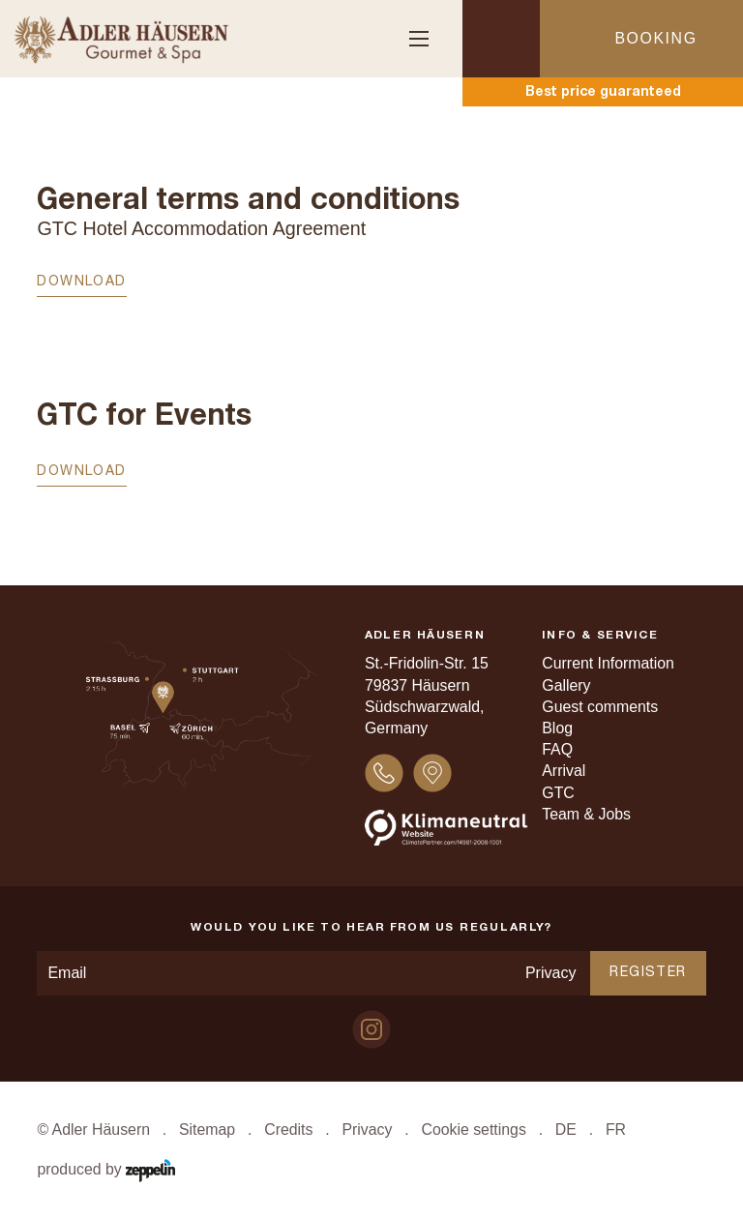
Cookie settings (473, 1129)
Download (81, 282)
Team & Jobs (586, 814)
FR (616, 1129)
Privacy (550, 973)
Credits (288, 1129)
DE (566, 1129)
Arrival (563, 770)
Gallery (566, 685)
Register (647, 972)
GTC (558, 793)
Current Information (608, 663)
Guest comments (600, 707)
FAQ (557, 749)
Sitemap (207, 1129)
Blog (557, 728)
